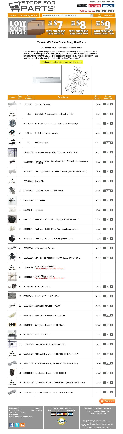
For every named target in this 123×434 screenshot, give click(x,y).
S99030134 (28, 373)
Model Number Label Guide (20, 417)
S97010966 (28, 200)
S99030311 (28, 392)
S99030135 (28, 344)
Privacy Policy (15, 410)
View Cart (105, 15)
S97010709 (28, 325)
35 (29, 143)
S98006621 (28, 191)
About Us (38, 408)
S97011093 (28, 162)
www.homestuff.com (98, 413)
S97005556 (28, 152)
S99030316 (28, 363)
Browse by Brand (28, 15)
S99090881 (28, 335)
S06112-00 (28, 219)
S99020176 (28, 229)
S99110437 (28, 210)
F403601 (28, 104)
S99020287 (28, 239)
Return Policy (36, 410)
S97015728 (28, 172)
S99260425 (28, 124)
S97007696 (28, 296)
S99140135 (28, 306)
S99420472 (28, 315)
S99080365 (28, 287)
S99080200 (28, 277)
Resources (13, 415)
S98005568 (28, 248)
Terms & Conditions (17, 413)
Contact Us (14, 408)
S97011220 (28, 258)
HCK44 (29, 133)
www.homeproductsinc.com (97, 411)
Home (13, 15)
